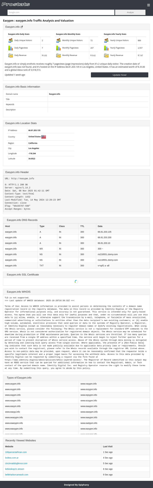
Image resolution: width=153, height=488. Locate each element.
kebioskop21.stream (14, 469)
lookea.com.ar (11, 458)
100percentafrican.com (16, 452)
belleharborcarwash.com (16, 474)
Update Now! (119, 74)
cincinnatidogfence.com (16, 463)
